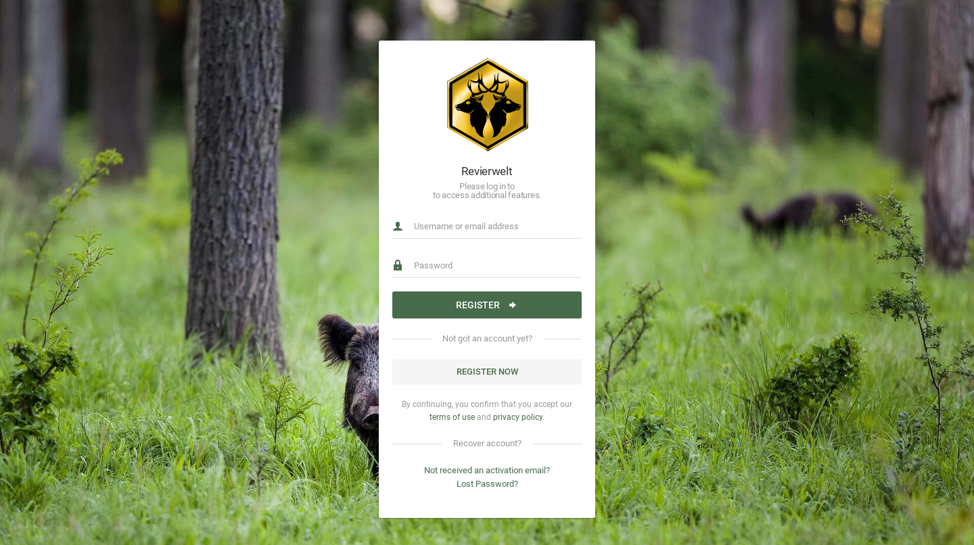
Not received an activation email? (487, 470)
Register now (487, 371)
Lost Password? (487, 484)
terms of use (452, 417)
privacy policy (517, 417)
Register (487, 305)
